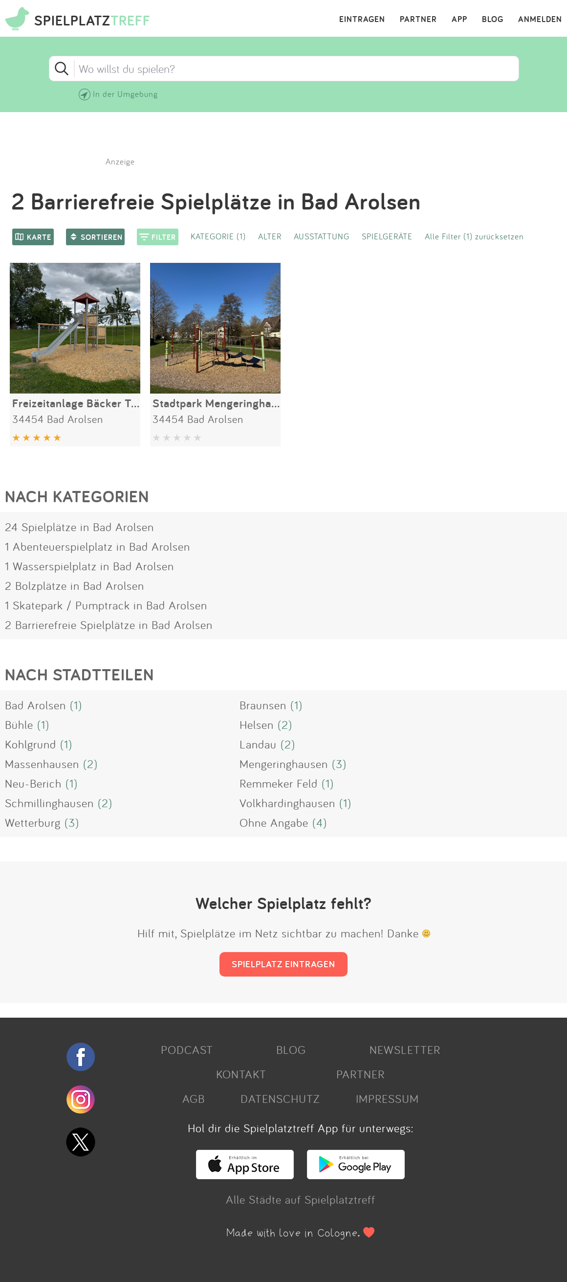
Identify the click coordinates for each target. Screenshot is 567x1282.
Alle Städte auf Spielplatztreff (300, 1199)
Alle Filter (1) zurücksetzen (474, 236)
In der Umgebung (125, 94)
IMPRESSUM (387, 1098)
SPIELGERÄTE (387, 236)
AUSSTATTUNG (321, 236)
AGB (193, 1098)
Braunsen (263, 705)
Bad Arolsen (35, 705)
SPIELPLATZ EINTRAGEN (283, 963)
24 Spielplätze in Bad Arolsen (79, 526)
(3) (339, 763)
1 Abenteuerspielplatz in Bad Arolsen (97, 546)
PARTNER (418, 19)
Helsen (257, 724)
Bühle (19, 724)
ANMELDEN (540, 19)
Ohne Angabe (274, 822)
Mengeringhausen (284, 763)
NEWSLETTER (405, 1049)
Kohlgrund (30, 744)
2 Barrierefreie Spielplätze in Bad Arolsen (109, 624)
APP (459, 19)
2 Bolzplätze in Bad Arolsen (74, 585)
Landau (258, 744)
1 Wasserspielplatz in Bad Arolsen (89, 566)
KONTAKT (241, 1074)
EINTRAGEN (362, 19)
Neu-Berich (33, 783)
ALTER (270, 236)
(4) (319, 822)
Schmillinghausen (49, 802)
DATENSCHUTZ (280, 1098)
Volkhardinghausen (287, 802)
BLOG (492, 19)
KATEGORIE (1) (218, 236)
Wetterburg (33, 822)
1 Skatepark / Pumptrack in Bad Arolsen (106, 605)
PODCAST (187, 1049)
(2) (285, 724)
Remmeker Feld (279, 783)
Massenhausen (42, 763)
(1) (76, 705)
